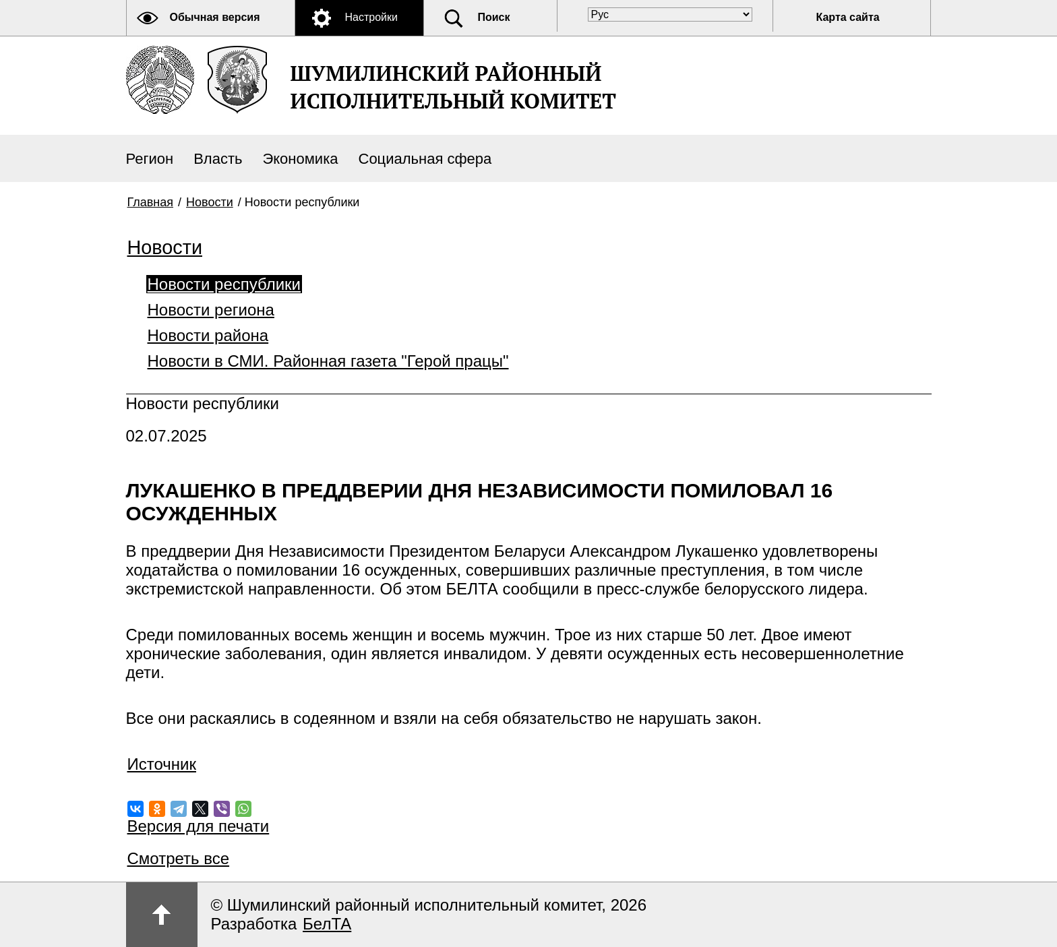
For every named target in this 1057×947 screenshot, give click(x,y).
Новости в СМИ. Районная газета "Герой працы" (328, 361)
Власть (217, 158)
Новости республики (224, 284)
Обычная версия (215, 17)
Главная (150, 202)
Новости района (208, 335)
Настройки (371, 17)
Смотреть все (178, 858)
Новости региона (211, 310)
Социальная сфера (425, 158)
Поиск (494, 17)
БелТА (327, 924)
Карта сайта (848, 17)
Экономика (300, 158)
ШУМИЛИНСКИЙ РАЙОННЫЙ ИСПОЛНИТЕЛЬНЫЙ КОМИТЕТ (453, 87)
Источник (161, 764)
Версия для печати (198, 826)
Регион (150, 158)
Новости (209, 202)
